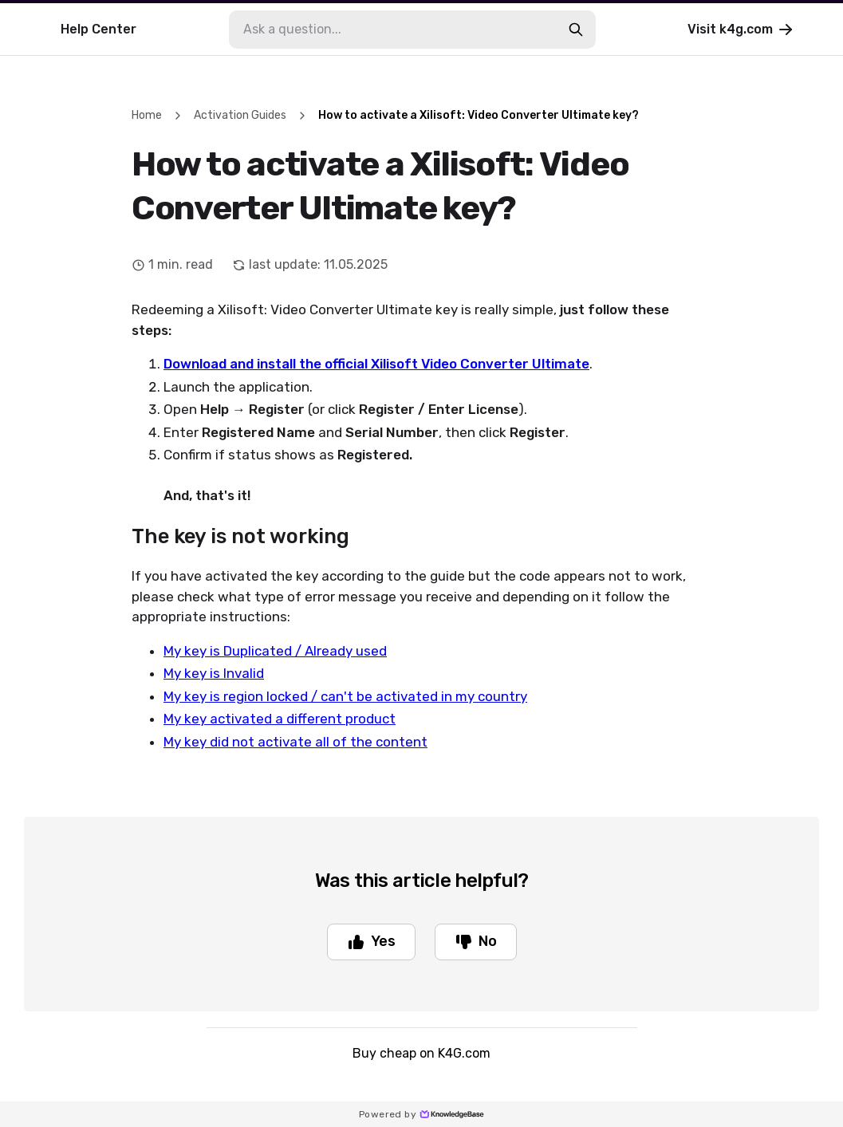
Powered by (421, 1114)
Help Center (98, 29)
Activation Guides (240, 115)
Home (147, 115)
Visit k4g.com (741, 29)
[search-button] (575, 29)
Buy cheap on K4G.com (421, 1053)
